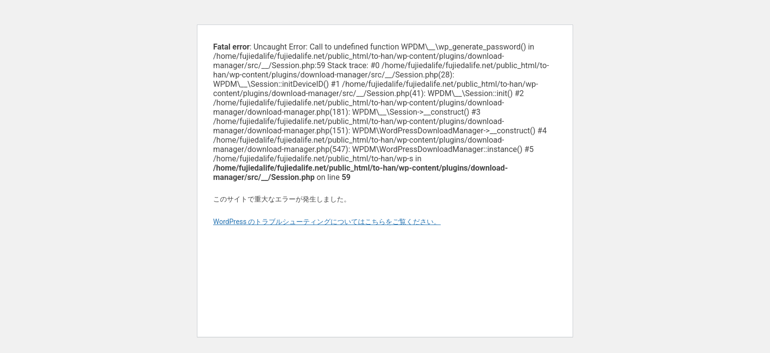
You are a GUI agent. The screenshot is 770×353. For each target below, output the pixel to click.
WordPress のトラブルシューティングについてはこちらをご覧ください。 (327, 222)
